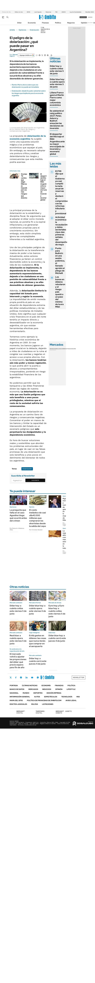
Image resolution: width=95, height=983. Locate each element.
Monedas (53, 348)
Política (58, 23)
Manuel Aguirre (13, 55)
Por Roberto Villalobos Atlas (17, 529)
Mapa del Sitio (16, 700)
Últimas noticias (29, 685)
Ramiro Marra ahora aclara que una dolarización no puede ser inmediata (25, 86)
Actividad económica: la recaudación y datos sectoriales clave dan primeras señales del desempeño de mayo (61, 231)
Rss (78, 697)
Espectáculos (50, 697)
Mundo (26, 693)
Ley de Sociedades (75, 12)
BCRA (28, 12)
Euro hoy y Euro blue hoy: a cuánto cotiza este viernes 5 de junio (56, 611)
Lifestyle (71, 689)
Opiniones (22, 30)
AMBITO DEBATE (64, 712)
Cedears (73, 348)
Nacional (14, 693)
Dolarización (34, 30)
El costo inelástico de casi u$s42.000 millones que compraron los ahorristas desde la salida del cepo (37, 518)
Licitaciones (47, 704)
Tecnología (66, 697)
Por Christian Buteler (36, 530)
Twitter (11, 677)
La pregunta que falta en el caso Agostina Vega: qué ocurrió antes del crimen (18, 515)
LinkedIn (26, 677)
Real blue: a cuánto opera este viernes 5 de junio (18, 639)
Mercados (33, 689)
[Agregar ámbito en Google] (26, 55)
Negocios (71, 23)
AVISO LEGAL (71, 700)
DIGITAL (20, 712)
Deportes (37, 693)
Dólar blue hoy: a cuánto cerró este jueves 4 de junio (57, 638)
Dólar (19, 23)
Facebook (15, 677)
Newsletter (90, 22)
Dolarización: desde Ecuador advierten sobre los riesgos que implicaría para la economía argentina (29, 93)
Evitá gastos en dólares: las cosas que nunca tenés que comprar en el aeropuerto (37, 641)
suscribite (83, 17)
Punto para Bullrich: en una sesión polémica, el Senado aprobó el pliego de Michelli (60, 261)
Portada (14, 685)
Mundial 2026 (89, 12)
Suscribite (35, 480)
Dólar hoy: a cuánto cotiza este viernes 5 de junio (57, 70)
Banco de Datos (17, 689)
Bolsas (58, 348)
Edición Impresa (54, 693)
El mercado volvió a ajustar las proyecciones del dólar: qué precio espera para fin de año (18, 661)
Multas (34, 704)
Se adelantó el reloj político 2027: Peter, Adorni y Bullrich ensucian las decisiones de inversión (57, 119)
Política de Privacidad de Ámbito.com (44, 700)
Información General (20, 697)
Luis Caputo (38, 12)
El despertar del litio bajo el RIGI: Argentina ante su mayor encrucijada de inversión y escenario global (45, 187)
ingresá (90, 17)
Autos (37, 697)
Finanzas (45, 23)
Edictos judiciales (18, 704)
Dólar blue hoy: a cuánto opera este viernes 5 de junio (57, 83)
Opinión (84, 23)
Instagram (21, 677)
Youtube (32, 677)
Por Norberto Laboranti (65, 552)
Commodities (65, 348)
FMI (56, 12)
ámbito (12, 30)
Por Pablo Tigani (64, 524)
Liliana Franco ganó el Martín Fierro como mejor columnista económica (57, 98)
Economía (32, 23)
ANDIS (64, 12)
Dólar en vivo (19, 12)
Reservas (48, 12)
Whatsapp (38, 677)
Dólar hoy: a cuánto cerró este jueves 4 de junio (37, 661)
